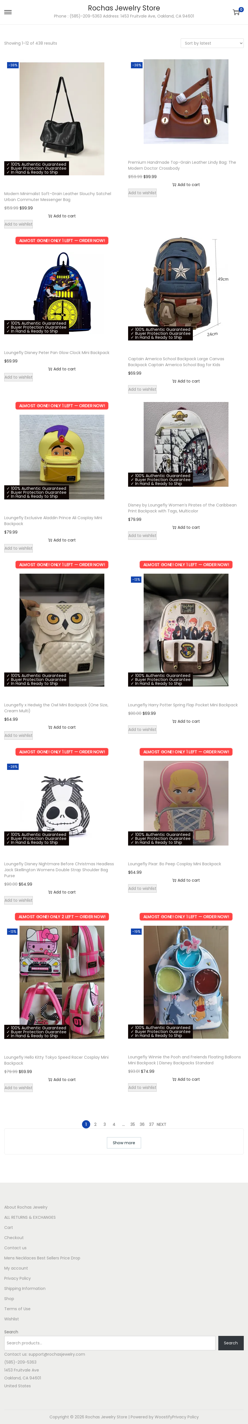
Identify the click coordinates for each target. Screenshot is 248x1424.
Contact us (15, 1248)
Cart (8, 1227)
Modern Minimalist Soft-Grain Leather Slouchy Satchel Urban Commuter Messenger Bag (57, 196)
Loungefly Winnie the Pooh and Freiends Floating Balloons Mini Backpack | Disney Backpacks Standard (184, 1060)
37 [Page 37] (151, 1124)
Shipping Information (25, 1288)
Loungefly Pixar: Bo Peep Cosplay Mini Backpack (174, 864)
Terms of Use (17, 1309)
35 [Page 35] (132, 1124)
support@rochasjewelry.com (57, 1354)
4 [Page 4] (114, 1124)
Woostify (163, 1417)
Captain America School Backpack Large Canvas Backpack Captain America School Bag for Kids (176, 362)
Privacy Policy (17, 1278)
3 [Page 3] (104, 1124)
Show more (124, 1143)
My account (16, 1268)
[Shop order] (212, 43)
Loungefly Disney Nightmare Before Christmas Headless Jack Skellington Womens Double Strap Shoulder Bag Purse (59, 870)
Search (11, 1332)
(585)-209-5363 (20, 1362)
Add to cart (62, 216)
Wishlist (11, 1319)
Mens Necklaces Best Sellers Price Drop (42, 1258)
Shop (9, 1298)
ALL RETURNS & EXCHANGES (30, 1217)
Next (161, 1124)
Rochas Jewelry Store (124, 8)
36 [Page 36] (142, 1124)
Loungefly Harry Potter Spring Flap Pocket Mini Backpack (183, 705)
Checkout (14, 1237)
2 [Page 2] (95, 1124)
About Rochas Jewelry (26, 1207)
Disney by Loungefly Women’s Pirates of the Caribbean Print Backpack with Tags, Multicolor (182, 508)
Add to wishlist (19, 224)
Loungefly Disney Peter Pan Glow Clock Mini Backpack (56, 352)
